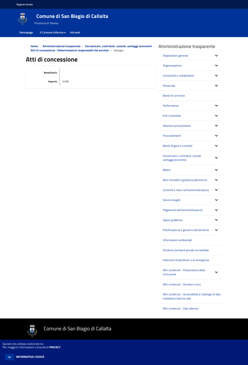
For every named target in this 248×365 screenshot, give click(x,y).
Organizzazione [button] (172, 65)
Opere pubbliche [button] (173, 220)
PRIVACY (54, 347)
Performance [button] (171, 105)
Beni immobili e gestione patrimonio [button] (185, 180)
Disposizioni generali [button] (175, 55)
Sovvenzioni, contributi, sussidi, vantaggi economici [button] (182, 158)
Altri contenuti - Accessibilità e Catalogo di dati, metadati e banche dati (192, 296)
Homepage (26, 32)
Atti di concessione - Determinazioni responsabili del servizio (70, 50)
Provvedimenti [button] (172, 135)
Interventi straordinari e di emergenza (186, 260)
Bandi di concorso (174, 95)
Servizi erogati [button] (171, 200)
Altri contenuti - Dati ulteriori (181, 308)
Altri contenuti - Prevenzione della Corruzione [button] (184, 272)
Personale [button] (169, 85)
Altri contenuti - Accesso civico (182, 284)
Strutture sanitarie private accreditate (186, 250)
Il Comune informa (51, 32)
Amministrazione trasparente (61, 46)
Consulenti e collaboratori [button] (178, 75)
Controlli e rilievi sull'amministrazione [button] (186, 190)
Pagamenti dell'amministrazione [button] (183, 210)
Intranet (75, 32)
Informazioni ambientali (177, 240)
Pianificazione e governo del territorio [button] (186, 230)
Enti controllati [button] (172, 116)
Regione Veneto (25, 4)
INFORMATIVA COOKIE (30, 357)
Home (34, 46)
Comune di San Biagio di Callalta (72, 16)
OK (9, 357)
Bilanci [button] (167, 170)
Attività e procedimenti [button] (177, 126)
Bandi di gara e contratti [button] (177, 146)
